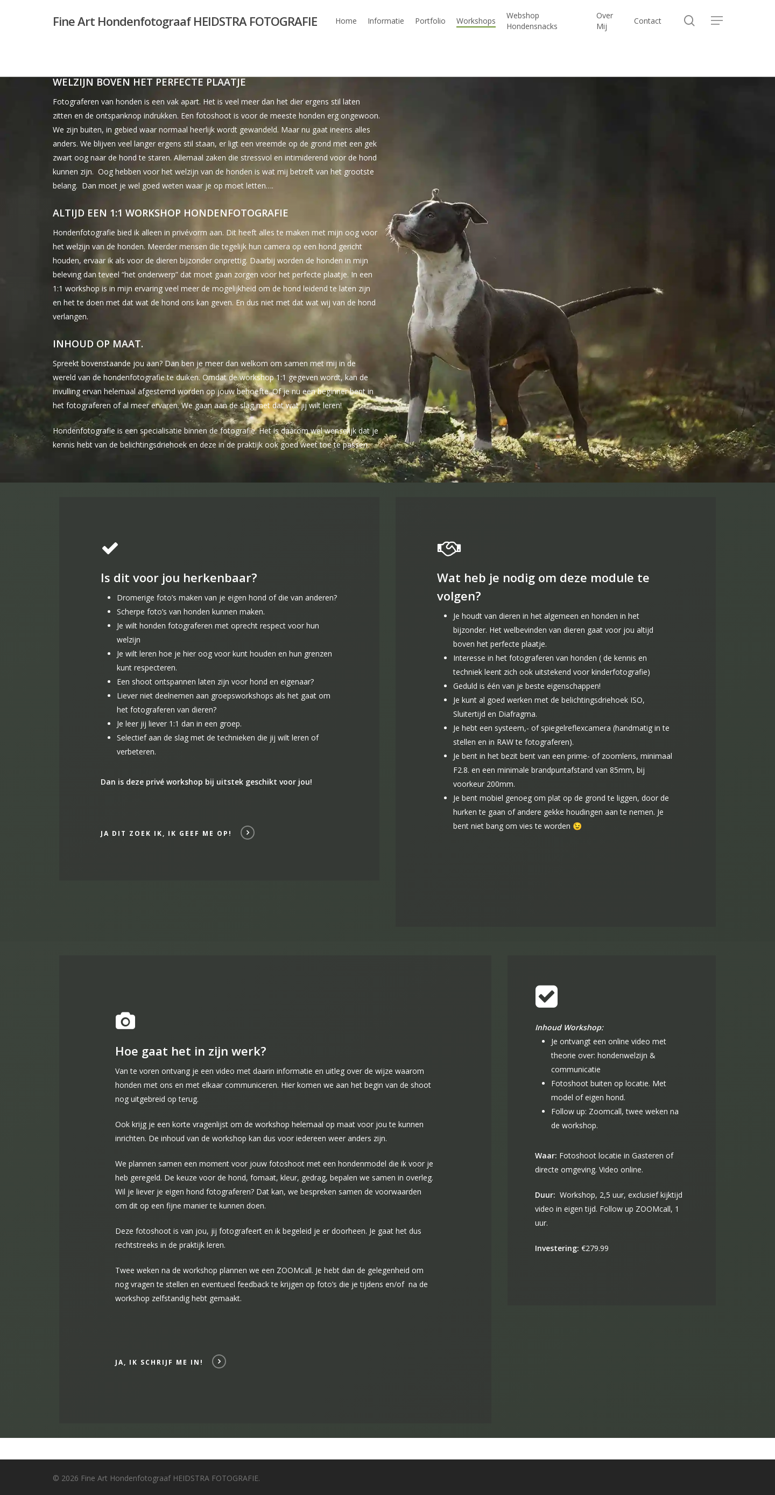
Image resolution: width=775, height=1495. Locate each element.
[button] (717, 21)
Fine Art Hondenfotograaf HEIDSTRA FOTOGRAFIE (185, 21)
